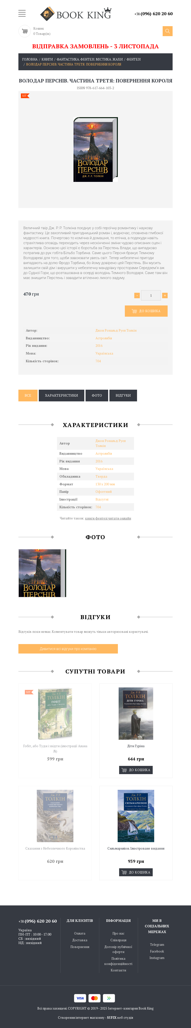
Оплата (79, 933)
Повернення (79, 946)
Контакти (118, 970)
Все (28, 395)
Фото (97, 395)
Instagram (156, 957)
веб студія (125, 1017)
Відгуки (123, 395)
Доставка (79, 940)
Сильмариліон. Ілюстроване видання (135, 848)
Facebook (157, 951)
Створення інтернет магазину (81, 1017)
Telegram (157, 944)
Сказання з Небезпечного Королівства (55, 848)
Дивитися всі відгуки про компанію (68, 649)
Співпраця (118, 940)
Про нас (118, 933)
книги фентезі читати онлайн (108, 518)
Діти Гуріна (135, 746)
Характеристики (61, 395)
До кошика (146, 311)
